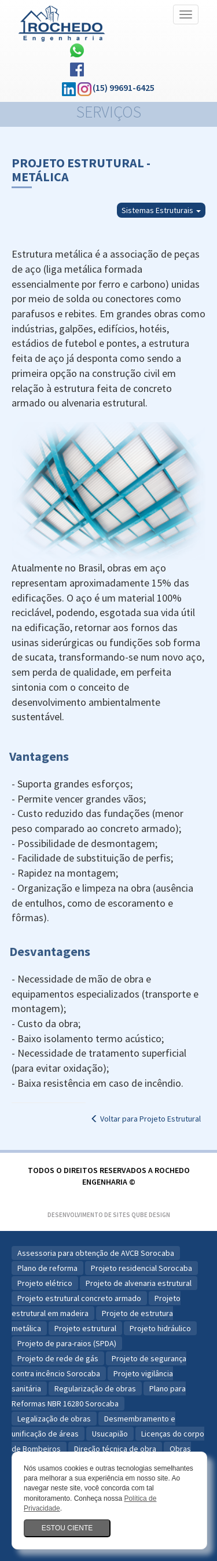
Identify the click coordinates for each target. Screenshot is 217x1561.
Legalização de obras (54, 1418)
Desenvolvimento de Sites (88, 1215)
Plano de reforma (47, 1268)
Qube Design (150, 1215)
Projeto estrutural (85, 1328)
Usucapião (110, 1433)
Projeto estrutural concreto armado (79, 1298)
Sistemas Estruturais (161, 210)
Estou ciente (67, 1528)
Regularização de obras (95, 1388)
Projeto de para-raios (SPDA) (66, 1343)
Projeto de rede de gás (57, 1358)
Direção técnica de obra (115, 1448)
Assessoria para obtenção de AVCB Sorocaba (95, 1253)
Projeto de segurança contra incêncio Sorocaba (99, 1366)
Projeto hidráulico (160, 1328)
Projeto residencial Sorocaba (141, 1268)
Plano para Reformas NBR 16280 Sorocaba (99, 1396)
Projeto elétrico (44, 1283)
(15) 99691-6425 (124, 87)
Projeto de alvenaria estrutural (139, 1283)
